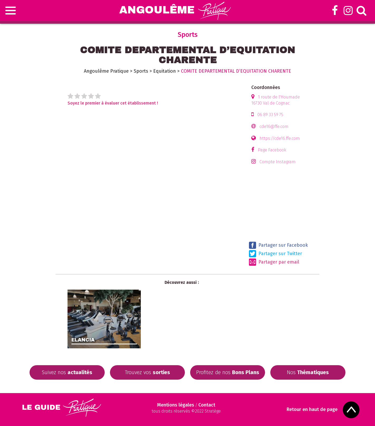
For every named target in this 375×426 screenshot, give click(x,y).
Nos (308, 372)
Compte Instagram (277, 161)
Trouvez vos (147, 372)
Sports (141, 71)
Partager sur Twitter (275, 253)
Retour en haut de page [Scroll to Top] (312, 409)
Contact (206, 405)
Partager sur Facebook (278, 245)
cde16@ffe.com (274, 126)
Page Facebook (272, 149)
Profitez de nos (227, 372)
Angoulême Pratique (106, 71)
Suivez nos (67, 372)
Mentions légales (175, 405)
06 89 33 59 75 (270, 114)
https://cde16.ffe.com (279, 138)
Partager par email (274, 262)
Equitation (164, 71)
